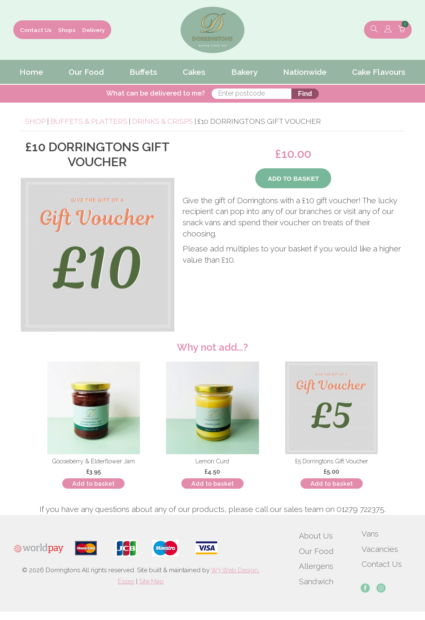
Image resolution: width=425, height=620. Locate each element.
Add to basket (93, 483)
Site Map (151, 581)
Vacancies (379, 549)
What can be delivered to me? (155, 93)
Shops (67, 30)
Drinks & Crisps (162, 121)
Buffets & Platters (88, 121)
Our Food (316, 551)
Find (305, 93)
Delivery (93, 30)
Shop (35, 121)
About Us (316, 535)
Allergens (316, 566)
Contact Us (35, 30)
